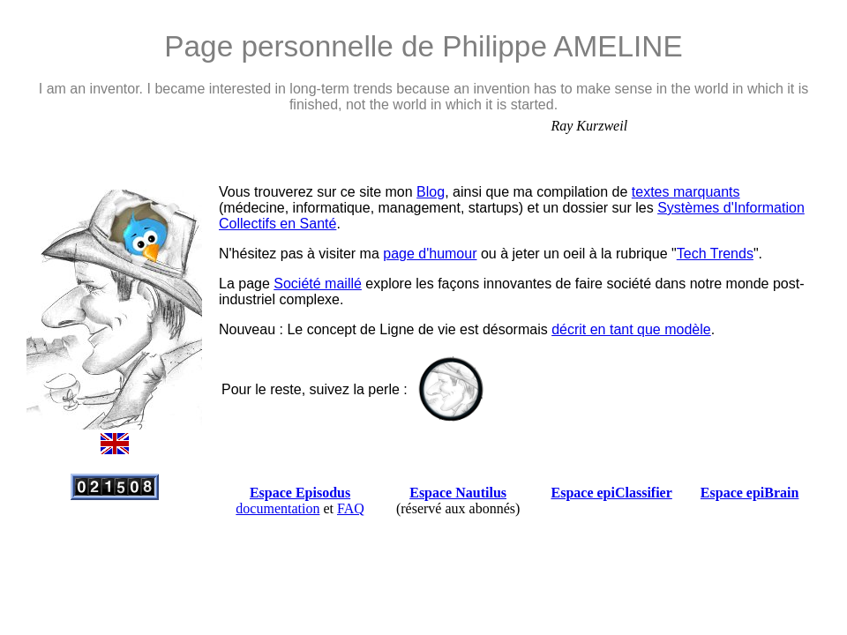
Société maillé (318, 283)
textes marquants (686, 191)
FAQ (350, 508)
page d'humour (429, 253)
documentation (277, 508)
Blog (430, 191)
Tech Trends (715, 253)
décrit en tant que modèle (631, 329)
